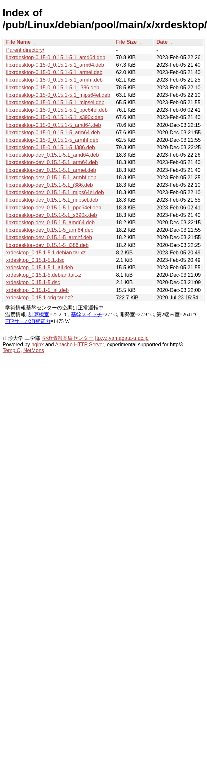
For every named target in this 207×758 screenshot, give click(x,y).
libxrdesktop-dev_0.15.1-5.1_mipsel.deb (52, 200)
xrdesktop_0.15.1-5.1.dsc (35, 260)
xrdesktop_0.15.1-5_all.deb (37, 290)
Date (162, 42)
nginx (37, 344)
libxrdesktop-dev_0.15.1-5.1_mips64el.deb (55, 192)
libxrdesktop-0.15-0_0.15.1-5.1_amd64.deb (55, 57)
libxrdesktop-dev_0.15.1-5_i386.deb (47, 245)
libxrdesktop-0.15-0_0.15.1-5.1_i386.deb (52, 87)
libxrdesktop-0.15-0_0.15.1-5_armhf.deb (52, 140)
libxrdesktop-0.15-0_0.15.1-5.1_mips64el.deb (58, 95)
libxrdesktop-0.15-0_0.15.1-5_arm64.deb (53, 132)
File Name (18, 42)
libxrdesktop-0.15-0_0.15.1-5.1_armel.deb (54, 72)
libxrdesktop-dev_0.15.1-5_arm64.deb (50, 230)
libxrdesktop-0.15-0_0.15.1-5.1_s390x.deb (54, 117)
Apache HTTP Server (79, 344)
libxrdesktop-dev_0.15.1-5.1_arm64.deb (52, 162)
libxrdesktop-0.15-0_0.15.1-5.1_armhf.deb (54, 80)
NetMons (33, 350)
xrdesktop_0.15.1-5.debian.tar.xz (43, 275)
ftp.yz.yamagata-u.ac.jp (121, 338)
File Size (126, 42)
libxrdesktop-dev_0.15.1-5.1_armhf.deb (51, 177)
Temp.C (11, 350)
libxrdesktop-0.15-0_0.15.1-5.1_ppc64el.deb (57, 110)
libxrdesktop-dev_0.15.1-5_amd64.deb (50, 222)
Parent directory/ (25, 50)
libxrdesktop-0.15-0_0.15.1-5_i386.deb (50, 147)
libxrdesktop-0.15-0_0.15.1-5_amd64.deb (53, 125)
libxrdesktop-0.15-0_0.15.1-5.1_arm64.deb (55, 65)
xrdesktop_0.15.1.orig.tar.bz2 (39, 297)
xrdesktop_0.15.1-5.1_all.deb (39, 267)
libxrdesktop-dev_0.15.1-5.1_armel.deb (51, 170)
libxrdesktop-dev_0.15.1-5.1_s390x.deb (51, 215)
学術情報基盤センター (68, 338)
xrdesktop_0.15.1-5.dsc (33, 282)
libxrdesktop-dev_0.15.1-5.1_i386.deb (49, 185)
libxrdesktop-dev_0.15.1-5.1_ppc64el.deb (53, 207)
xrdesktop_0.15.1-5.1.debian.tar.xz (46, 252)
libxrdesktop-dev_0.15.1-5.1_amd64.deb (52, 155)
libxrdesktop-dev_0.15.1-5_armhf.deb (49, 237)
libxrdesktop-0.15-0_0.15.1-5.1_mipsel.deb (55, 102)
